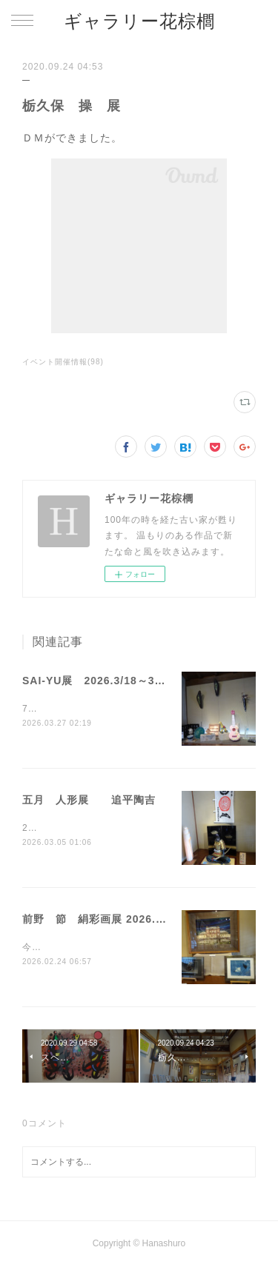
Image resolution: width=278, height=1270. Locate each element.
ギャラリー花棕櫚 (139, 21)
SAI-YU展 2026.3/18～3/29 (96, 680)
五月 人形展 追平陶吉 (89, 800)
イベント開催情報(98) (63, 362)
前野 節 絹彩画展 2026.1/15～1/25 (117, 920)
